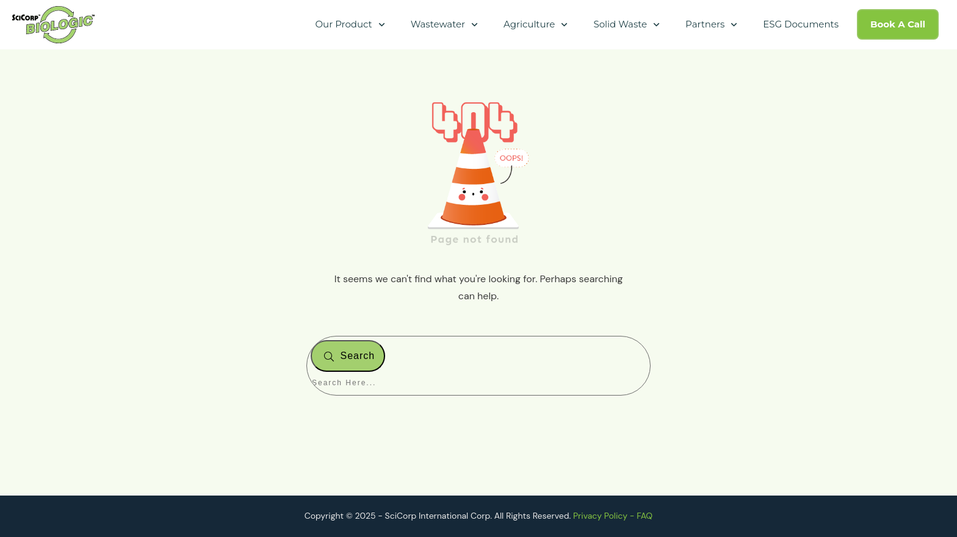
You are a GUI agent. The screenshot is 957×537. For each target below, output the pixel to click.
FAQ (644, 515)
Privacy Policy (600, 515)
